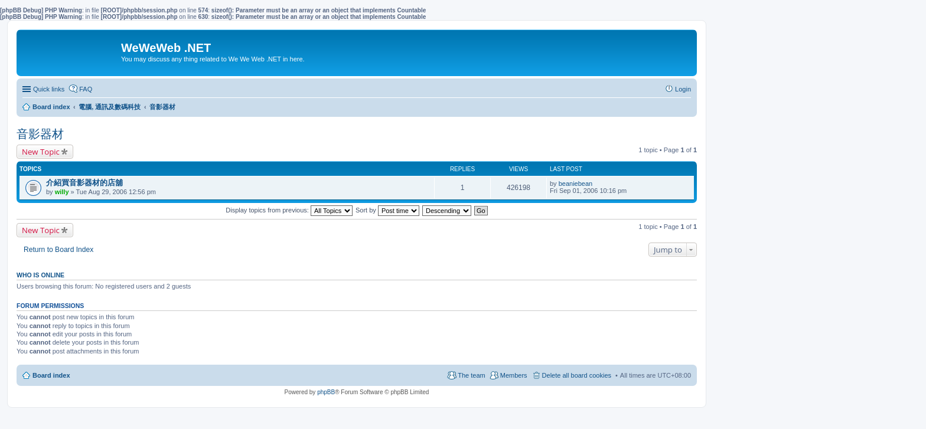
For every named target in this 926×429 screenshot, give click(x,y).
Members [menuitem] (513, 375)
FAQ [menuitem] (85, 89)
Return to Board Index (58, 249)
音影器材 (40, 133)
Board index (51, 375)
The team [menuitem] (471, 375)
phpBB (326, 392)
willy (62, 191)
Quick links (48, 89)
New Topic (41, 151)
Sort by (387, 210)
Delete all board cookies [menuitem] (576, 375)
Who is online (40, 275)
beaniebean (576, 183)
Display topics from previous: (289, 210)
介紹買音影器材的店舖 (84, 182)
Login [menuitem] (683, 89)
